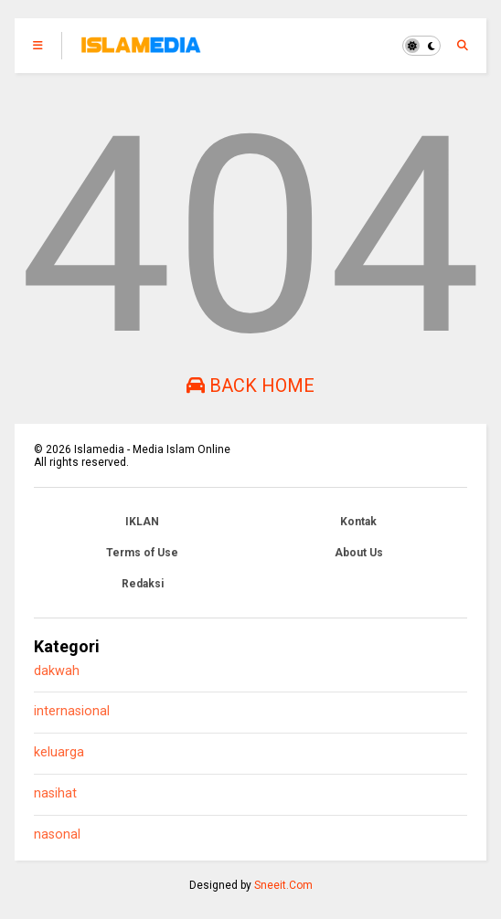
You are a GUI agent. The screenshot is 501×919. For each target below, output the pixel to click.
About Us (359, 552)
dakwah (57, 671)
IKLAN (142, 521)
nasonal (57, 834)
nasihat (55, 793)
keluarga (59, 752)
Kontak (358, 521)
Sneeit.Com (283, 885)
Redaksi (143, 583)
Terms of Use (142, 552)
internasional (72, 711)
